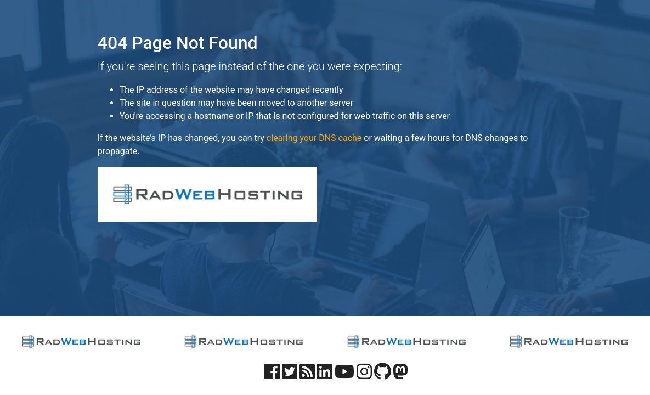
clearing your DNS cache (314, 138)
